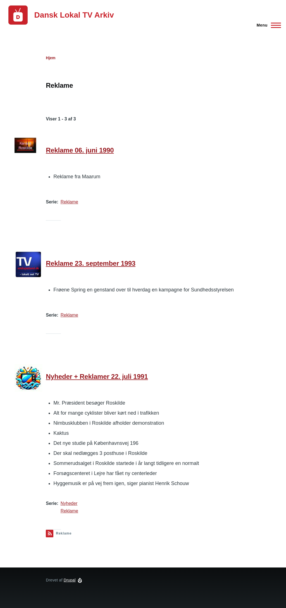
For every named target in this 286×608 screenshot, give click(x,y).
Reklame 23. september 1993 (90, 263)
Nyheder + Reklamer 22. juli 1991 (97, 376)
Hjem (50, 58)
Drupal (70, 580)
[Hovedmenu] (267, 25)
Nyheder (69, 503)
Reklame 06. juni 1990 (80, 150)
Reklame (69, 202)
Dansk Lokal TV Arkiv (74, 15)
